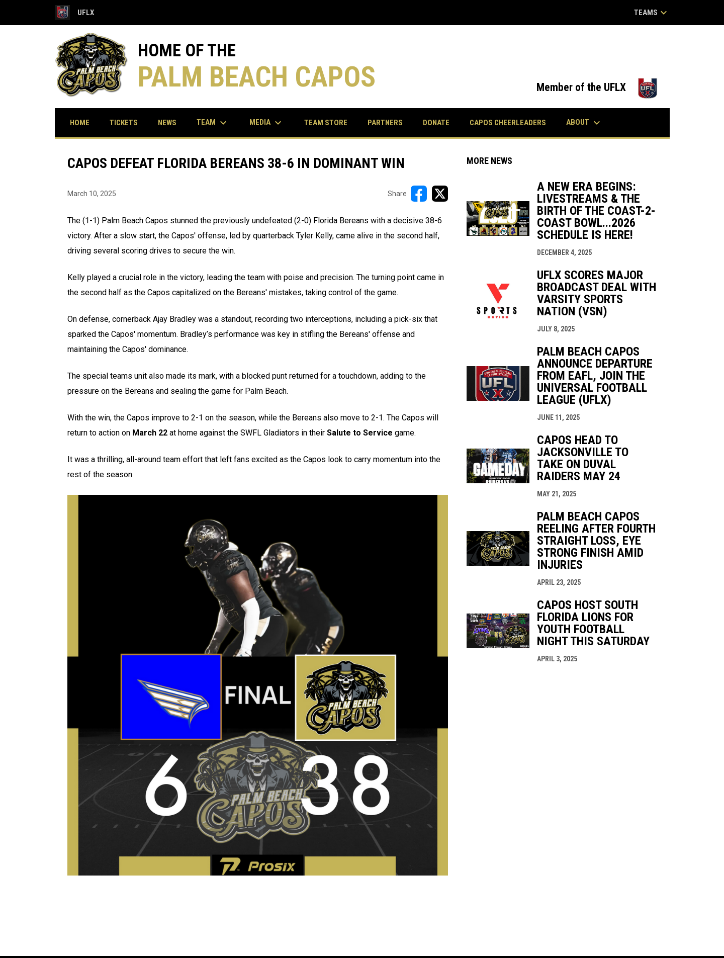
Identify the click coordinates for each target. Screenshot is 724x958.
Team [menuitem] (213, 123)
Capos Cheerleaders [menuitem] (508, 122)
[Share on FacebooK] (419, 194)
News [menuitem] (167, 122)
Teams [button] (652, 13)
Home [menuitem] (79, 122)
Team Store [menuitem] (329, 122)
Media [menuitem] (266, 123)
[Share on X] (440, 194)
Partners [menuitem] (385, 122)
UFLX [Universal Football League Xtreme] (74, 12)
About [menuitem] (584, 123)
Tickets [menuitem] (127, 122)
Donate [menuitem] (436, 122)
